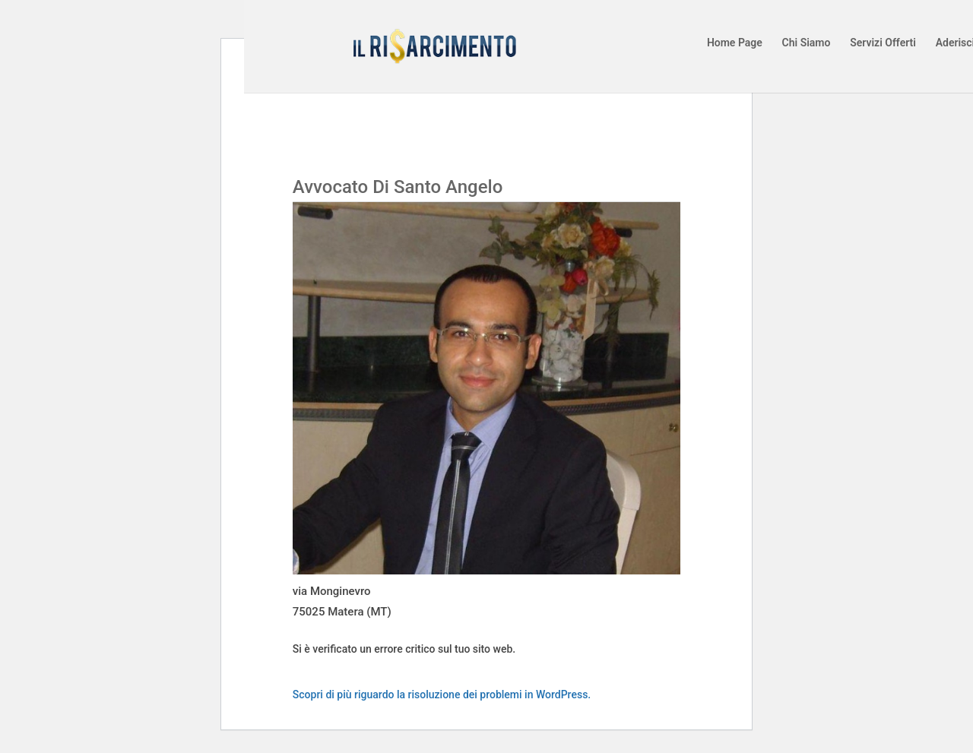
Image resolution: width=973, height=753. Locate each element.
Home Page (734, 43)
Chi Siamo (806, 43)
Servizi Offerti (883, 43)
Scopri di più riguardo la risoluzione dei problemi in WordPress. (442, 694)
